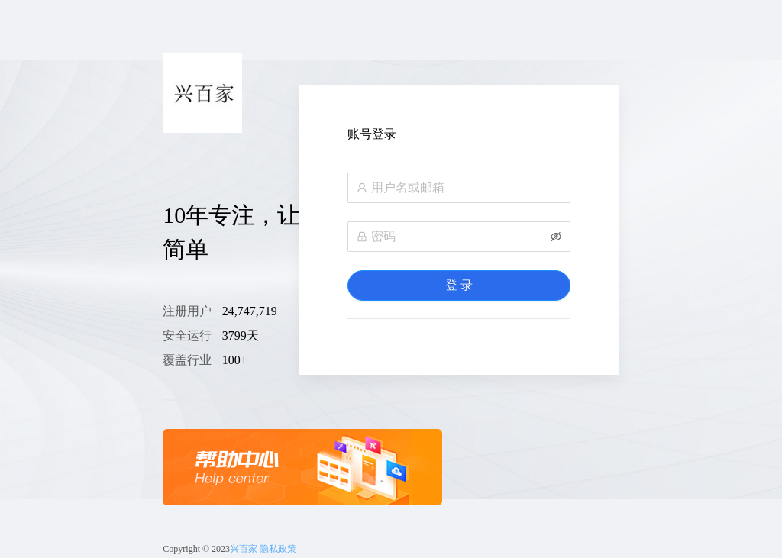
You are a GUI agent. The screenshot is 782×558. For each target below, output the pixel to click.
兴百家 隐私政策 (263, 548)
